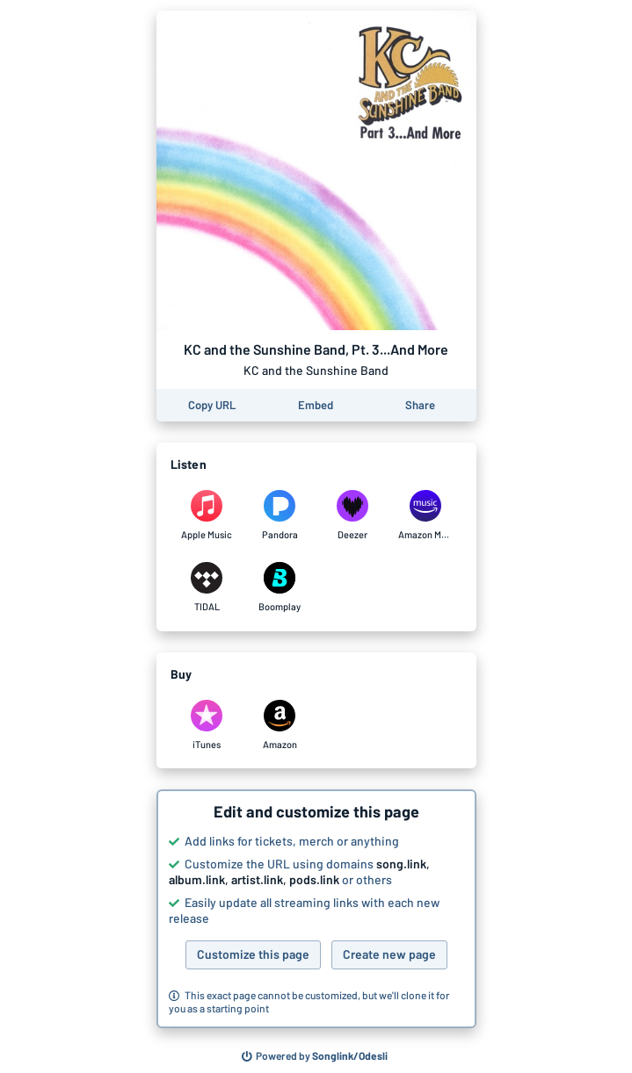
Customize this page (253, 954)
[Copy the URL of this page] (212, 405)
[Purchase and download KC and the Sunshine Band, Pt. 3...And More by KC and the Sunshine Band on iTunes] (207, 725)
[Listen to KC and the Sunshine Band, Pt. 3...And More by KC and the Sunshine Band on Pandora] (279, 515)
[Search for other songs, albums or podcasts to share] (315, 1056)
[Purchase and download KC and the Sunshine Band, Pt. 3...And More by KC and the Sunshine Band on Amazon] (279, 725)
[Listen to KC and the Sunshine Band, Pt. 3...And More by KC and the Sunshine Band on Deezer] (352, 515)
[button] (316, 909)
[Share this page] (420, 405)
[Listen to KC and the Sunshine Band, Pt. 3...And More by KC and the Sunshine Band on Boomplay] (279, 587)
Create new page (389, 954)
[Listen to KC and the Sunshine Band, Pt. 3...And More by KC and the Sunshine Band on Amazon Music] (425, 515)
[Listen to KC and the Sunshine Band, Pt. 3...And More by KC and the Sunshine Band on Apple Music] (207, 515)
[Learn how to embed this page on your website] (315, 405)
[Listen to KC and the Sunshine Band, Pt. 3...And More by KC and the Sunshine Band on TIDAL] (207, 587)
